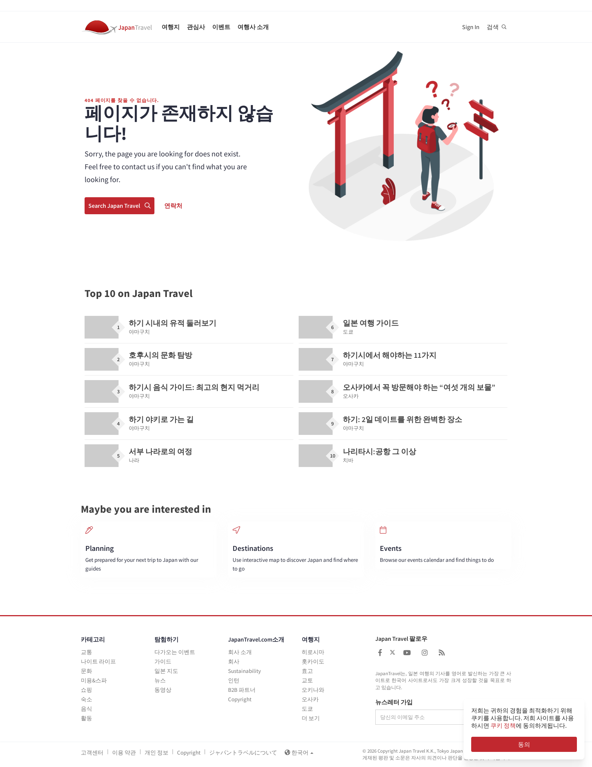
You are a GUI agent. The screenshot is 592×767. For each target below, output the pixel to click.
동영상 (162, 689)
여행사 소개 (253, 27)
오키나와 (313, 689)
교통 (86, 652)
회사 (233, 661)
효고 (307, 670)
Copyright (239, 699)
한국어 (299, 752)
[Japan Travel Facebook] (380, 652)
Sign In (470, 27)
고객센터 (92, 752)
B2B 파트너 (242, 689)
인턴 (233, 680)
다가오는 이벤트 (174, 652)
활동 (86, 718)
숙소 (86, 699)
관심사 (196, 27)
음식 (86, 708)
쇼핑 (86, 689)
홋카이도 (313, 661)
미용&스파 (94, 680)
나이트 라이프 (98, 661)
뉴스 (160, 680)
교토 (307, 680)
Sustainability (244, 670)
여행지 (171, 27)
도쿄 (307, 708)
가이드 (162, 661)
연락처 (173, 205)
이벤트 (221, 27)
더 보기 (311, 718)
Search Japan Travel (119, 205)
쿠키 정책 (503, 725)
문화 (86, 670)
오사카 (310, 699)
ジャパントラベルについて (243, 752)
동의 (524, 744)
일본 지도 (166, 670)
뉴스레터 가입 (394, 702)
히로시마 (313, 652)
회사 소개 (240, 652)
